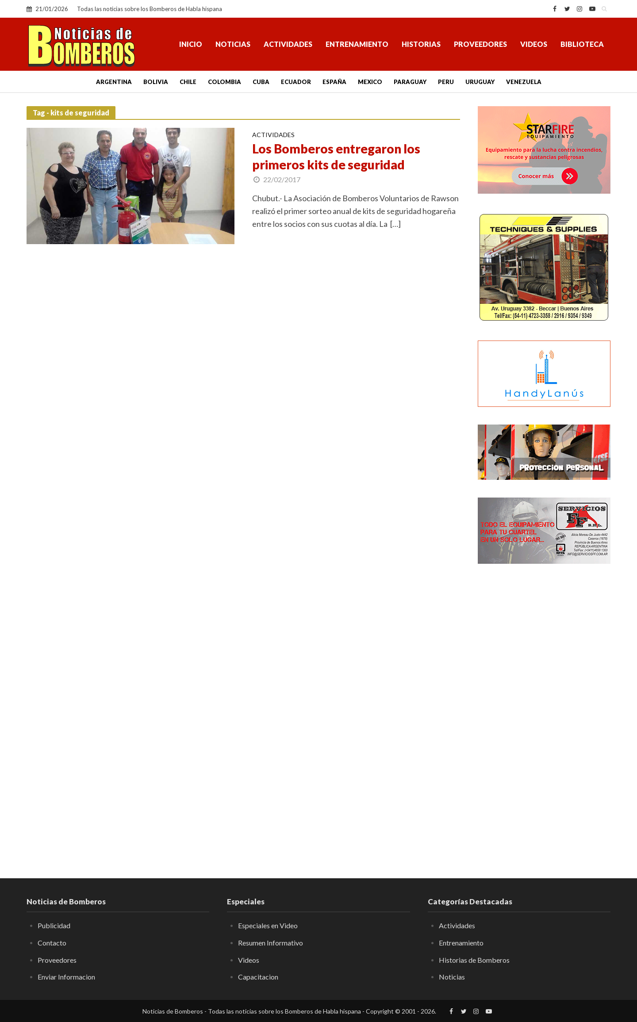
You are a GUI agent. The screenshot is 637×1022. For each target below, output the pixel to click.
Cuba (261, 81)
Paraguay (410, 81)
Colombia (224, 81)
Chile (188, 81)
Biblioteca (582, 44)
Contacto (52, 942)
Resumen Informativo (270, 942)
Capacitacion (258, 976)
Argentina (114, 81)
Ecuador (296, 81)
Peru (446, 81)
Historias (421, 44)
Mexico (370, 81)
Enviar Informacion (66, 976)
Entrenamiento (357, 44)
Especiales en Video (268, 925)
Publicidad (54, 925)
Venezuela (523, 81)
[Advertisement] (544, 714)
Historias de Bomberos (474, 960)
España (334, 81)
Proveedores (480, 44)
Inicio (190, 44)
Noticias (232, 44)
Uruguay (480, 81)
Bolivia (155, 81)
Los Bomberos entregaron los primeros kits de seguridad (336, 156)
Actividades (288, 44)
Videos (533, 44)
